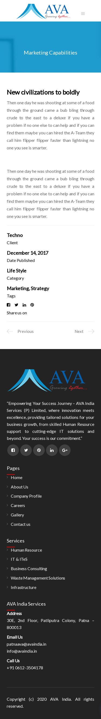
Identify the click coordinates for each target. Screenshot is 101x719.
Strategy (40, 288)
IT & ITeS (19, 559)
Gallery (17, 514)
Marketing (18, 288)
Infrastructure (23, 587)
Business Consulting (29, 568)
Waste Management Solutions (38, 577)
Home (16, 477)
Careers (18, 505)
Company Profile (26, 495)
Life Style (16, 271)
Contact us (20, 524)
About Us (19, 486)
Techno (15, 235)
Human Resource (26, 549)
